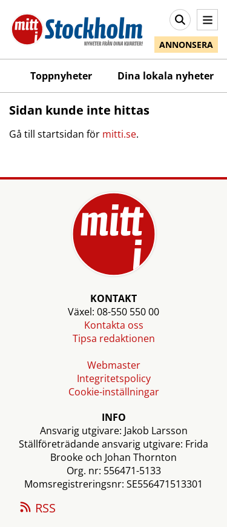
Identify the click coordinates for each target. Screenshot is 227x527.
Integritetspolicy (114, 378)
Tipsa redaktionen (114, 338)
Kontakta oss (113, 325)
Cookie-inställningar (113, 391)
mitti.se (119, 134)
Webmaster (113, 365)
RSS (37, 509)
